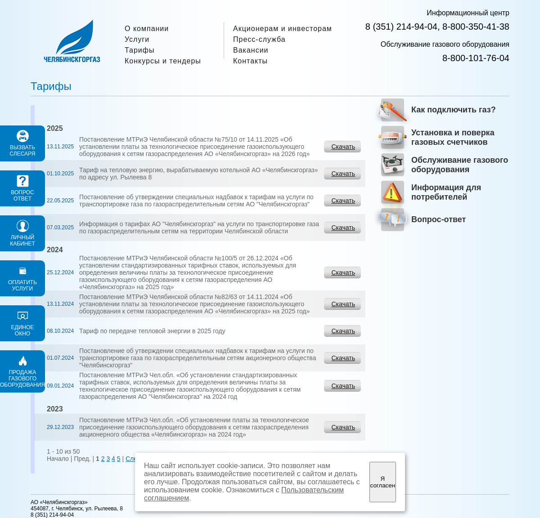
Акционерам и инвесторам (282, 28)
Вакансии (251, 50)
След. (134, 458)
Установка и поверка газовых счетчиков (453, 137)
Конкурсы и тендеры (163, 61)
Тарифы (139, 50)
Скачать (344, 146)
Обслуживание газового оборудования (459, 165)
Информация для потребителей (446, 192)
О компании (147, 28)
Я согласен (382, 482)
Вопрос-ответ (438, 219)
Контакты (250, 61)
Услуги (137, 39)
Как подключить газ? (453, 109)
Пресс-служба (259, 39)
